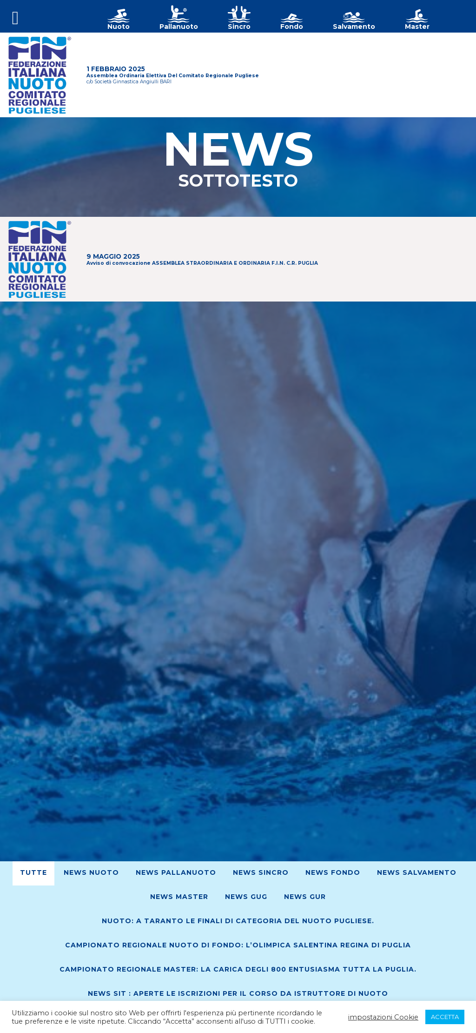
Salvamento (354, 26)
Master (417, 26)
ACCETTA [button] (445, 1016)
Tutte (33, 872)
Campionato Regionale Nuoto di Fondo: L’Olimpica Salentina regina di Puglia (238, 945)
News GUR (305, 896)
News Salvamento (416, 872)
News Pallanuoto (176, 872)
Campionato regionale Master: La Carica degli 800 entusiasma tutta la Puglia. (238, 969)
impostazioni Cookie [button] (383, 1017)
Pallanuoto (178, 26)
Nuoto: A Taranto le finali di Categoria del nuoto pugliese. (238, 921)
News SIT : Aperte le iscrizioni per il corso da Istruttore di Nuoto (238, 993)
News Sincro (261, 872)
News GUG (246, 896)
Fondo (291, 26)
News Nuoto (91, 872)
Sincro (239, 26)
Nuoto (118, 26)
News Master (179, 896)
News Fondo (332, 872)
